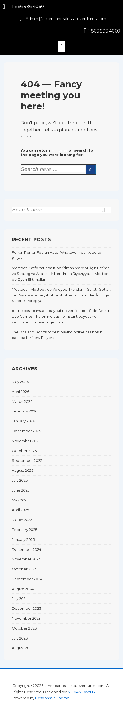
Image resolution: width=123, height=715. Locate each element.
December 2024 (26, 549)
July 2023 (20, 638)
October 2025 (24, 451)
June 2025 (20, 490)
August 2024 (23, 589)
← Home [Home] (59, 150)
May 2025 (20, 500)
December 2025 (26, 431)
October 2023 (24, 628)
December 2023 (26, 608)
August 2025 (22, 470)
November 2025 (26, 441)
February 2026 (24, 411)
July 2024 (20, 598)
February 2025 (24, 529)
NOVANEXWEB (81, 692)
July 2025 (20, 480)
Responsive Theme (52, 698)
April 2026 (20, 391)
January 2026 (23, 421)
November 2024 (26, 559)
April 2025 (20, 510)
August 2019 (22, 648)
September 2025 (27, 460)
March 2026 (22, 401)
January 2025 (23, 539)
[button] (61, 46)
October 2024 (24, 569)
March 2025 (22, 519)
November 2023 (26, 618)
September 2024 (27, 579)
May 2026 (20, 381)
